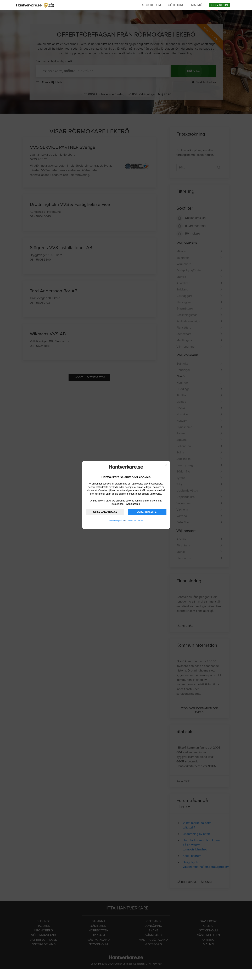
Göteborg (176, 5)
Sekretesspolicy (116, 520)
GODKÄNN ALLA (147, 512)
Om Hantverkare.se (134, 520)
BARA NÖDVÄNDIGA (105, 512)
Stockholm (151, 5)
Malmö (196, 5)
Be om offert (219, 5)
